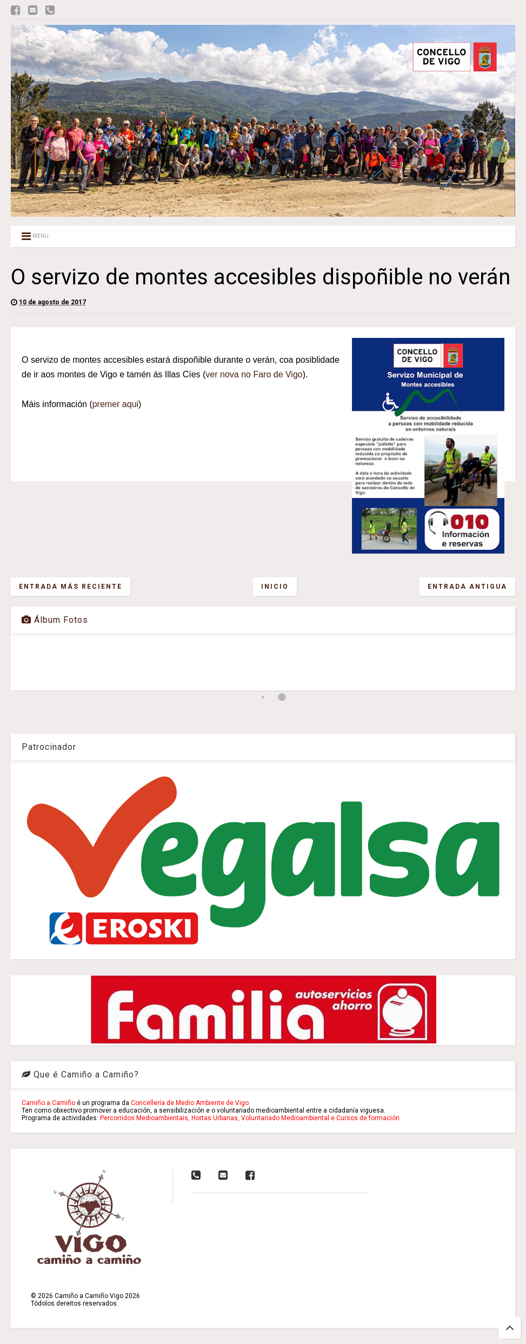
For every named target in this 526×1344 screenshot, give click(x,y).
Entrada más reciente (70, 586)
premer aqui (115, 404)
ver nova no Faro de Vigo (253, 374)
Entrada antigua (467, 586)
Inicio (275, 586)
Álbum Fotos (55, 620)
